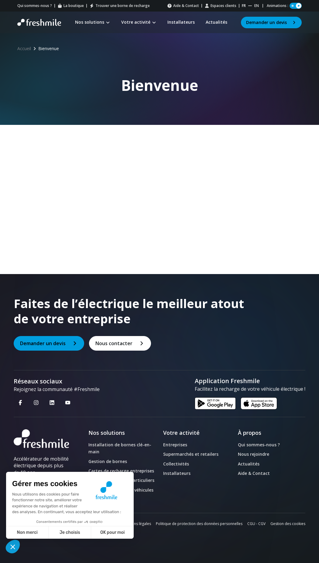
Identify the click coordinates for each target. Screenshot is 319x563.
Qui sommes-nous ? (34, 5)
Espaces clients (220, 5)
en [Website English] (256, 5)
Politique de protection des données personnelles (199, 523)
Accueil (24, 48)
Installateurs (176, 473)
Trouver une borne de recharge (119, 5)
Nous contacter (120, 343)
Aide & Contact (183, 5)
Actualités (248, 464)
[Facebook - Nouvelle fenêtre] (20, 402)
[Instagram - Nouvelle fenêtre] (36, 402)
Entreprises (175, 445)
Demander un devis (271, 22)
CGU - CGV (256, 523)
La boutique (70, 5)
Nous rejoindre (253, 454)
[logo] (41, 438)
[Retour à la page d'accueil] (39, 22)
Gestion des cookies (287, 523)
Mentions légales (136, 523)
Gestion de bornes (107, 461)
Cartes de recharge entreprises (121, 471)
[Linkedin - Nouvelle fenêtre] (52, 402)
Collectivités (176, 464)
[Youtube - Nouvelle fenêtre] (67, 402)
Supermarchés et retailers (190, 454)
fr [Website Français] (244, 5)
